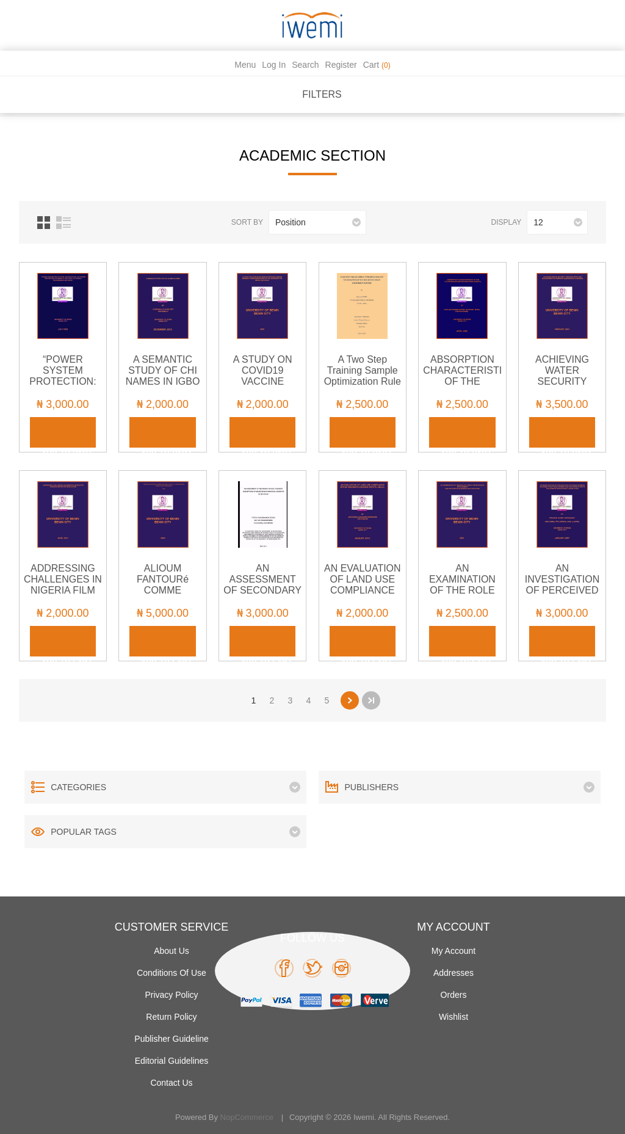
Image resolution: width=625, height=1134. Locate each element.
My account (453, 951)
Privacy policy (171, 995)
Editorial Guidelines (172, 1061)
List (63, 222)
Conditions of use (171, 973)
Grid (43, 222)
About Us (171, 951)
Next (350, 700)
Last (371, 700)
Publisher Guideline (171, 1039)
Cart (377, 65)
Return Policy (171, 1017)
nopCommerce (246, 1117)
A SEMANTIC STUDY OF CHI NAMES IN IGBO (163, 370)
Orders (454, 995)
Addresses (453, 973)
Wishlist (453, 1017)
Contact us (171, 1083)
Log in (274, 65)
